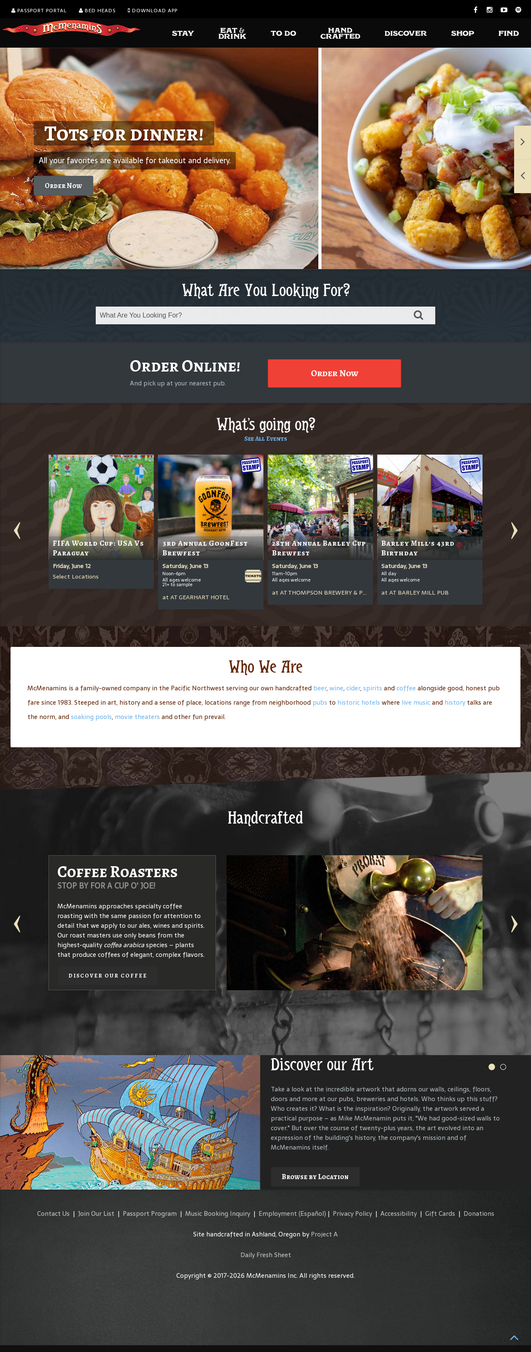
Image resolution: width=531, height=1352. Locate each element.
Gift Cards (440, 1213)
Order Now (63, 186)
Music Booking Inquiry (217, 1213)
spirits (372, 688)
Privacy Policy (352, 1213)
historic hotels (358, 702)
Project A (324, 1234)
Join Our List (96, 1213)
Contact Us (53, 1213)
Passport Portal (39, 10)
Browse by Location (315, 1177)
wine (336, 688)
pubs (320, 702)
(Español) (312, 1213)
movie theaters (137, 716)
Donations (479, 1213)
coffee (406, 688)
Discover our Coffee (107, 975)
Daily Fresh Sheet (265, 1255)
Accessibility (398, 1213)
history (455, 702)
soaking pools (91, 716)
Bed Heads (97, 10)
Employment (278, 1213)
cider (353, 688)
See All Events (265, 438)
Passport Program (150, 1213)
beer (319, 688)
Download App (153, 10)
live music (416, 702)
